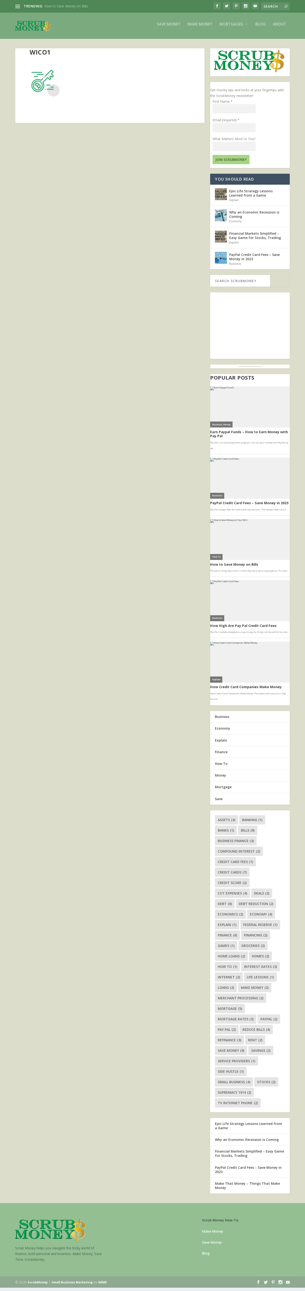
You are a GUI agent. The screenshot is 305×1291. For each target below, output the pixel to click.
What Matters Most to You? (234, 142)
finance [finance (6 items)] (227, 938)
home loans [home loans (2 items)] (231, 959)
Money (220, 778)
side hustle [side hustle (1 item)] (231, 1074)
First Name (223, 104)
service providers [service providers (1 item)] (236, 1064)
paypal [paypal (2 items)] (268, 1022)
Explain (234, 203)
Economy (235, 225)
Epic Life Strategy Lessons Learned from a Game (251, 196)
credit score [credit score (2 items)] (232, 886)
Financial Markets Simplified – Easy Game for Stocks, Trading (255, 238)
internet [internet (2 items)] (229, 980)
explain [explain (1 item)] (227, 928)
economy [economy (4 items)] (261, 917)
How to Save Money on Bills (66, 6)
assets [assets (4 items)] (226, 823)
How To (221, 767)
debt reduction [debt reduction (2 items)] (256, 907)
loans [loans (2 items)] (226, 991)
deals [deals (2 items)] (261, 896)
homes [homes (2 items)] (260, 959)
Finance (221, 755)
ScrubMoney (38, 1285)
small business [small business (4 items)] (234, 1085)
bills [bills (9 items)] (247, 833)
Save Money (168, 27)
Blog (260, 27)
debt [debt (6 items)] (225, 907)
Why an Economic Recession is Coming (254, 217)
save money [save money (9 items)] (231, 1054)
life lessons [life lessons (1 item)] (260, 980)
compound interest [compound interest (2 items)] (239, 854)
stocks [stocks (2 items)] (266, 1085)
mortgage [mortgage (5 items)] (230, 1012)
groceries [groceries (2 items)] (253, 949)
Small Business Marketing (72, 1285)
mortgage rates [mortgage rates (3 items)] (236, 1022)
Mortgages (231, 27)
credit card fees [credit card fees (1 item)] (235, 865)
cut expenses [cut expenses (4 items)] (232, 896)
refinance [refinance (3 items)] (229, 1043)
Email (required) (226, 123)
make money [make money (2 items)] (255, 991)
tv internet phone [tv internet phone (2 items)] (238, 1106)
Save (219, 802)
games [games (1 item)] (226, 949)
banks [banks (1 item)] (226, 833)
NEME (102, 1285)
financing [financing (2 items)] (255, 938)
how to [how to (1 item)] (227, 970)
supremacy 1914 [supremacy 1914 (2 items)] (234, 1095)
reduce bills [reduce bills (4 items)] (256, 1033)
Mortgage (223, 790)
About (279, 27)
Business (235, 267)
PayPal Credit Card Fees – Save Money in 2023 (254, 260)
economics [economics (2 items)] (230, 917)
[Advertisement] (250, 329)
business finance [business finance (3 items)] (236, 844)
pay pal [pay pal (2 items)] (227, 1033)
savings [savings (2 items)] (260, 1054)
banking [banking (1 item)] (252, 823)
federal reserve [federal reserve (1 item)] (260, 928)
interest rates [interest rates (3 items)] (260, 970)
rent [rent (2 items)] (255, 1043)
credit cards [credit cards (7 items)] (232, 875)
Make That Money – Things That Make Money (247, 1188)
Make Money (200, 27)
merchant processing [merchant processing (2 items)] (240, 1001)
